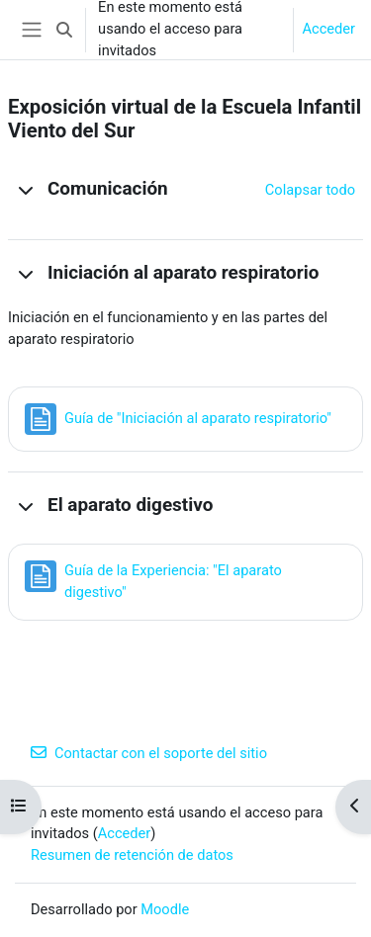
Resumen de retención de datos (132, 855)
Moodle (164, 909)
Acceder (328, 29)
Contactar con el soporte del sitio (149, 753)
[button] (64, 29)
